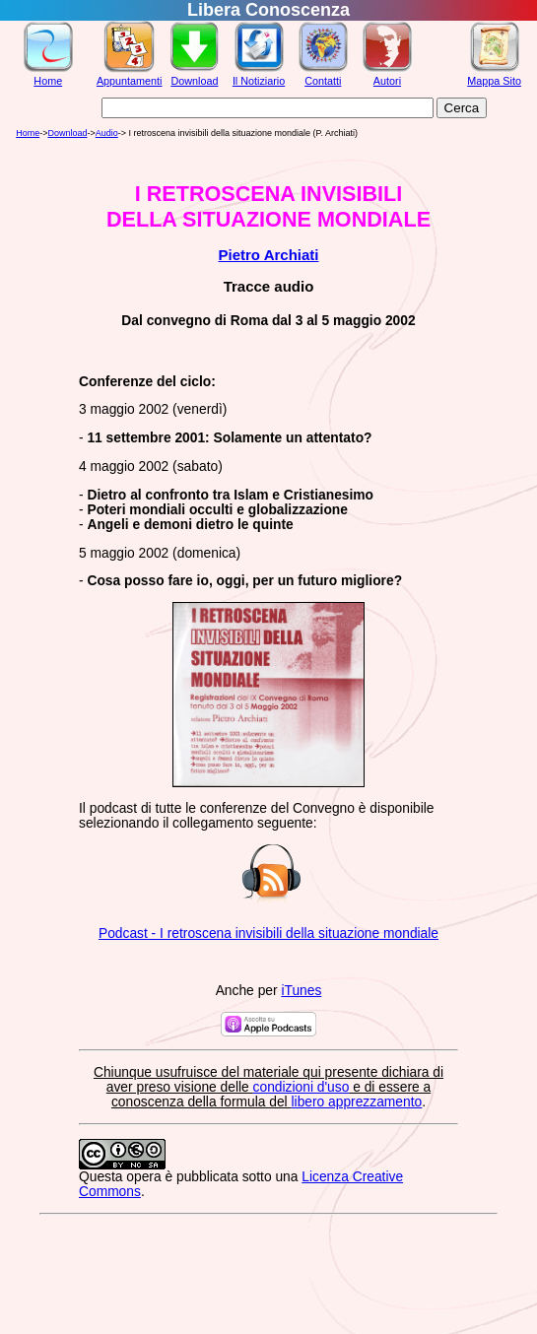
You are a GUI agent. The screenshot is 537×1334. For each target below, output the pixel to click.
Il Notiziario (259, 81)
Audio (107, 133)
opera (143, 1176)
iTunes (301, 990)
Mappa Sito (494, 81)
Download (194, 81)
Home (48, 81)
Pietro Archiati (269, 254)
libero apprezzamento (357, 1102)
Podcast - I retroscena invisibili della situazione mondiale (268, 933)
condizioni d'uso (301, 1087)
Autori (387, 81)
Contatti (322, 81)
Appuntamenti (130, 81)
